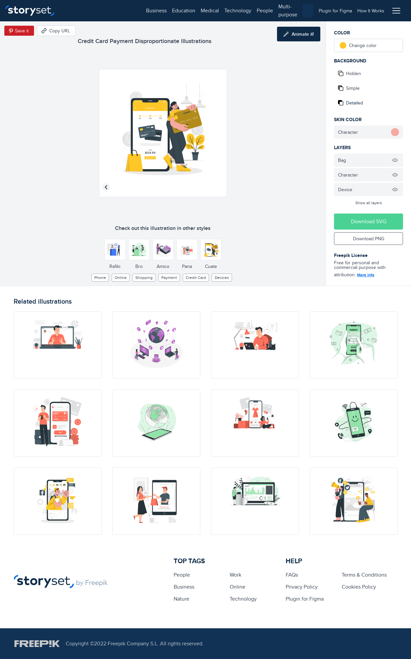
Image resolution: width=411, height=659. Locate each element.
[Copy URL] (56, 30)
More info (365, 275)
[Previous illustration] (106, 187)
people (184, 10)
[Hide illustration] (395, 160)
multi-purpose (213, 10)
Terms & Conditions (364, 575)
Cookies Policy (359, 587)
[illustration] (58, 345)
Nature (181, 599)
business (75, 10)
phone (100, 277)
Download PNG (368, 238)
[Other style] (115, 249)
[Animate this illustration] (298, 34)
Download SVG (368, 221)
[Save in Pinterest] (19, 30)
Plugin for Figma (305, 599)
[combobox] (274, 10)
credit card (196, 277)
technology (156, 10)
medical (129, 10)
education (102, 10)
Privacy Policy (302, 587)
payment (169, 277)
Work (235, 575)
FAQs (292, 575)
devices (222, 277)
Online (121, 277)
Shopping (144, 277)
